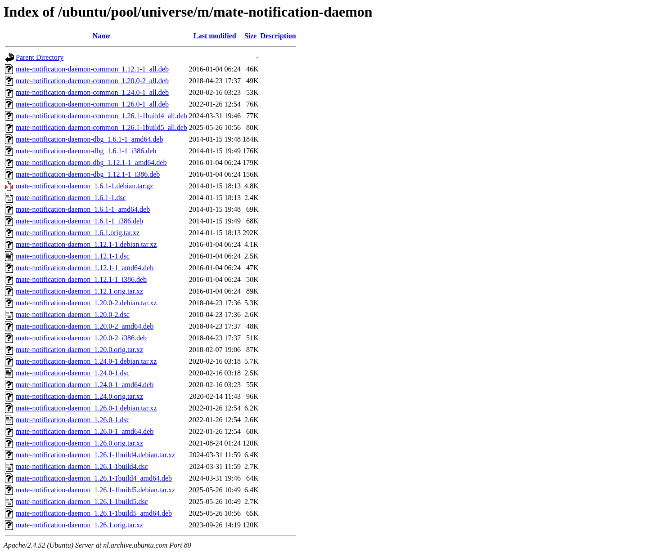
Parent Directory (39, 57)
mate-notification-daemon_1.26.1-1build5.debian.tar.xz (95, 490)
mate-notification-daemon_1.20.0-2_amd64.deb (84, 326)
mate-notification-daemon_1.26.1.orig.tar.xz (79, 525)
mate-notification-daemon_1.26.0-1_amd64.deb (84, 431)
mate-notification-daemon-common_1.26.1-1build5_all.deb (101, 127)
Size (250, 36)
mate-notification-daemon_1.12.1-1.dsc (73, 256)
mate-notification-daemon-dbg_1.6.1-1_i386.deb (86, 151)
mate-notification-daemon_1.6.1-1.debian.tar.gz (84, 186)
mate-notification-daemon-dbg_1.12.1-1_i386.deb (88, 174)
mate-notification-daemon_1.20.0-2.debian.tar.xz (86, 303)
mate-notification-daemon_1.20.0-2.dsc (73, 314)
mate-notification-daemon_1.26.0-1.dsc (73, 420)
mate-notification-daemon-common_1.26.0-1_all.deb (92, 104)
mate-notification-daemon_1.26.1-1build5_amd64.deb (94, 513)
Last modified (215, 36)
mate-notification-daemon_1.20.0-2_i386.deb (81, 338)
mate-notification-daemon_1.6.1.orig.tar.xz (78, 232)
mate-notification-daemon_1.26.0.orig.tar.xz (79, 443)
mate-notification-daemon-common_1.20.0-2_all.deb (92, 81)
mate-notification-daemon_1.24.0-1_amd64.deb (84, 384)
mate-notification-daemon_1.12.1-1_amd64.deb (84, 268)
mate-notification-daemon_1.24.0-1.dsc (73, 373)
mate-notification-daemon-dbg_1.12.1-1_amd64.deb (91, 162)
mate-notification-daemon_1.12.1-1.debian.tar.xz (86, 244)
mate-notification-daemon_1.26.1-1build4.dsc (82, 466)
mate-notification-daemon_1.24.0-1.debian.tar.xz (86, 361)
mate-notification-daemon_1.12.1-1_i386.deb (81, 279)
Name (101, 36)
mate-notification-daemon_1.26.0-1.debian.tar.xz (86, 408)
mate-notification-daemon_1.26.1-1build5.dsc (82, 501)
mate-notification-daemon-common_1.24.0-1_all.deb (92, 92)
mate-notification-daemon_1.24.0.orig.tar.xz (79, 396)
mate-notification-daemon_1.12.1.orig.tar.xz (79, 291)
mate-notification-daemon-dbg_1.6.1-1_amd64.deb (89, 139)
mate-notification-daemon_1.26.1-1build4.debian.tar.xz (95, 455)
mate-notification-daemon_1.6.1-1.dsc (71, 197)
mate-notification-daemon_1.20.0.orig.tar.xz (79, 349)
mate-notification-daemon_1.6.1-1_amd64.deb (83, 209)
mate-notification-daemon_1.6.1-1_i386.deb (79, 221)
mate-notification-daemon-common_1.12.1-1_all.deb (92, 69)
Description (278, 36)
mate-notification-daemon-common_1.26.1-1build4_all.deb (101, 116)
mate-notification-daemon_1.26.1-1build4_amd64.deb (94, 478)
